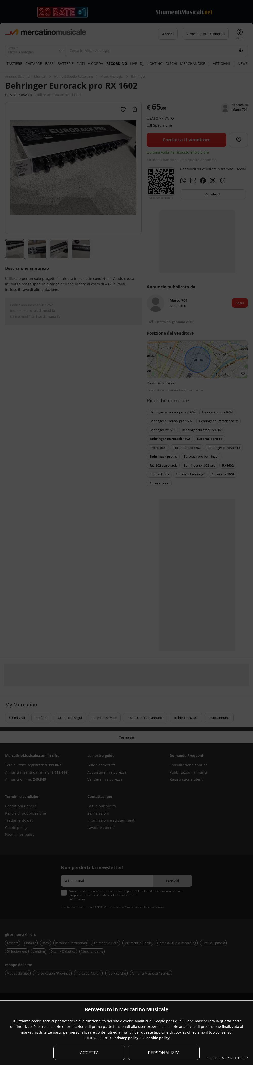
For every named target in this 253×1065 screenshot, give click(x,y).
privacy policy (126, 1037)
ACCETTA (89, 1053)
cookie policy (158, 1037)
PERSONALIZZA (164, 1053)
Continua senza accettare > (227, 1057)
